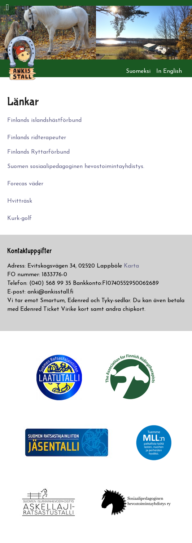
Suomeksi (138, 71)
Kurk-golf (19, 218)
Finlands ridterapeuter (36, 138)
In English (169, 71)
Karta (131, 266)
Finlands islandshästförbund (44, 120)
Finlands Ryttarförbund (38, 152)
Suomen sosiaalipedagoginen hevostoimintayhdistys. (75, 166)
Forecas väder (25, 184)
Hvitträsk (19, 201)
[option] (48, 32)
